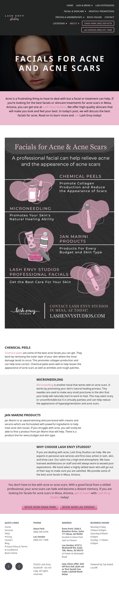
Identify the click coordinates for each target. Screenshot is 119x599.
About (74, 23)
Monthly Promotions (101, 11)
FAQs (7, 533)
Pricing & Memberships (69, 17)
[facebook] (8, 566)
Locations (60, 23)
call (77, 115)
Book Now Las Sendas (78, 507)
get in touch (82, 493)
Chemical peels (13, 353)
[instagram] (19, 566)
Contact (109, 17)
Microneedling (45, 385)
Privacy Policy (11, 546)
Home (70, 5)
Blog (7, 543)
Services (9, 530)
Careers (9, 539)
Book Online (94, 17)
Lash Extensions (104, 5)
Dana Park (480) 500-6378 (98, 23)
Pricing (8, 536)
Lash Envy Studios (54, 107)
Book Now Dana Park (40, 507)
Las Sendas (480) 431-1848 (98, 29)
